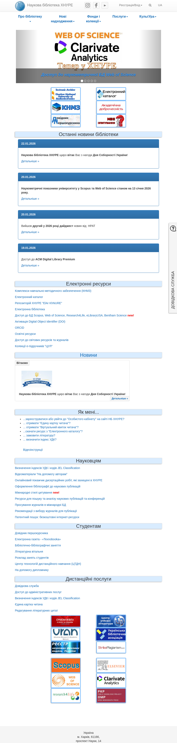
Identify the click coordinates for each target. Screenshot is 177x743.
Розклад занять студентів (32, 557)
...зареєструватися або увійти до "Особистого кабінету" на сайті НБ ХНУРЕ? (73, 419)
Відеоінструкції (33, 449)
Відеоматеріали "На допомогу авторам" (41, 474)
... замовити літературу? (39, 435)
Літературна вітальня (29, 551)
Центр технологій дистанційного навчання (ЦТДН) (48, 563)
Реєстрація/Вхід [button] (130, 5)
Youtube (105, 5)
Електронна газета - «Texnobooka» (38, 539)
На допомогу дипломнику (32, 570)
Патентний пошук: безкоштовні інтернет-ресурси (47, 517)
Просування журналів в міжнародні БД (40, 504)
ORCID (19, 327)
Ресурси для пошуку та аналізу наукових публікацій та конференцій (60, 498)
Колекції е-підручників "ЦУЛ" (34, 346)
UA (160, 5)
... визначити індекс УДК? (39, 439)
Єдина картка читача (29, 604)
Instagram (87, 5)
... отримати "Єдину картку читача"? (47, 423)
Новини (88, 355)
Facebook (96, 5)
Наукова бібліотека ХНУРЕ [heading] (50, 5)
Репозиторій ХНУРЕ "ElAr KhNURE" (38, 303)
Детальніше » (30, 161)
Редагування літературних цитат (36, 610)
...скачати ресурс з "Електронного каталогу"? (53, 431)
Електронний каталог (29, 297)
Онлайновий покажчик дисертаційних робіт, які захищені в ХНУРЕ (58, 480)
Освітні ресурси (25, 333)
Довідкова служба (27, 586)
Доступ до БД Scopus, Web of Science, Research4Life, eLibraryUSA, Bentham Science (71, 315)
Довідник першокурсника (31, 533)
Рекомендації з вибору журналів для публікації (46, 511)
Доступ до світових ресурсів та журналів (41, 340)
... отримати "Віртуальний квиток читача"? (50, 427)
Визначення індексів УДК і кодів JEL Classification (47, 468)
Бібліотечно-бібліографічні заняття (38, 545)
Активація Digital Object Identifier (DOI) (40, 321)
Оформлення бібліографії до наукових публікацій (47, 486)
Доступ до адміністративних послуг (38, 592)
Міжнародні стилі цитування (33, 492)
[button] (30, 19)
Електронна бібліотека (30, 309)
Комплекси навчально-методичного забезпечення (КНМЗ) (53, 290)
